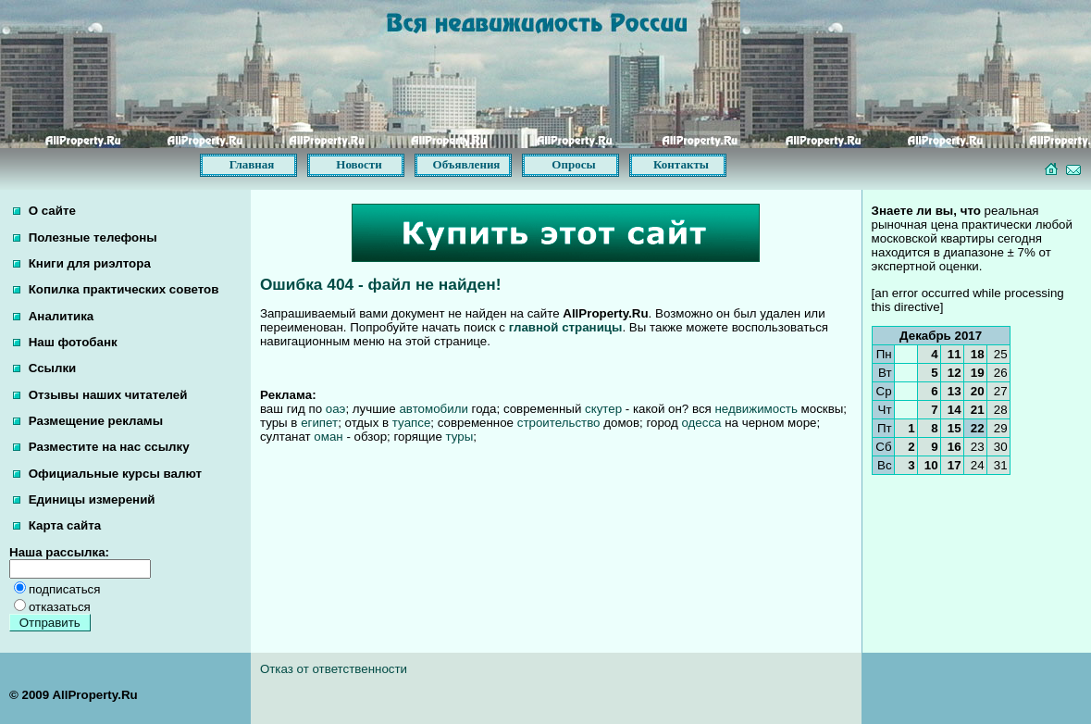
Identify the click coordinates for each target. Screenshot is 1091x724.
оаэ (336, 409)
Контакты (681, 164)
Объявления (467, 164)
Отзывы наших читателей (100, 395)
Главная (252, 164)
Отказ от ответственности (333, 669)
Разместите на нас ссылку (101, 447)
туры (460, 436)
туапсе (411, 423)
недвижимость (755, 409)
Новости (358, 164)
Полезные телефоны (85, 237)
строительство (559, 423)
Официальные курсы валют (107, 474)
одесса (701, 423)
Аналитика (53, 316)
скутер (603, 409)
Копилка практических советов (115, 289)
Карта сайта (57, 525)
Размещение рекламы (88, 421)
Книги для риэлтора (82, 263)
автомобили (433, 409)
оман (328, 436)
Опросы (573, 164)
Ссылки (44, 368)
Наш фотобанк (65, 342)
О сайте (44, 211)
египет (319, 423)
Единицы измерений (84, 499)
